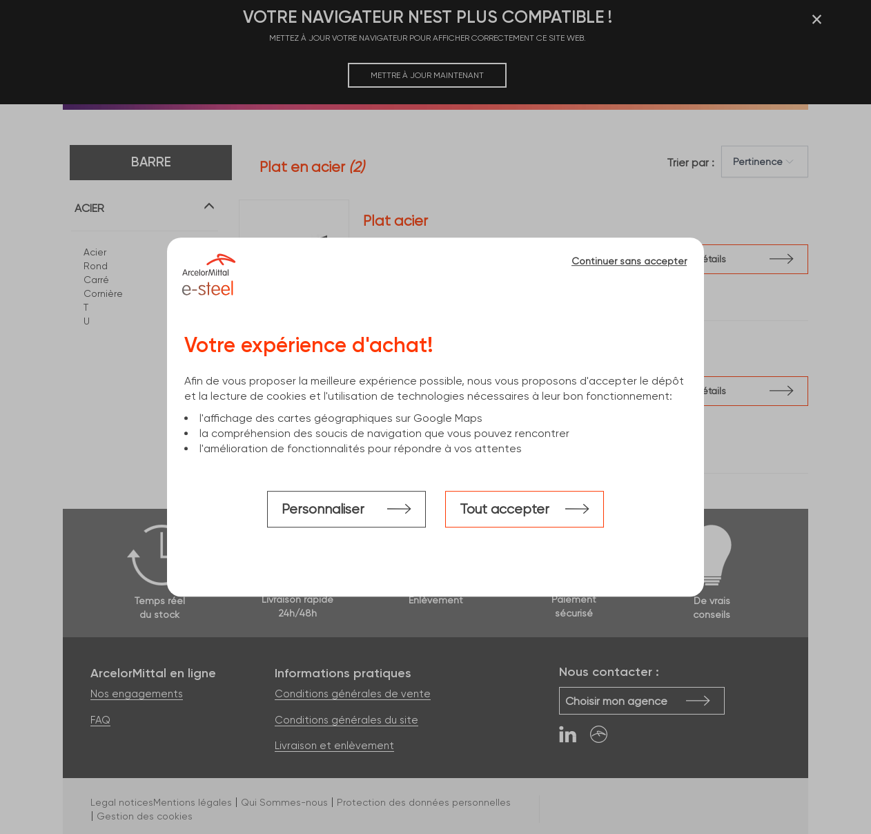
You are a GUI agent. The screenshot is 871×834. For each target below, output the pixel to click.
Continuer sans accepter (629, 260)
